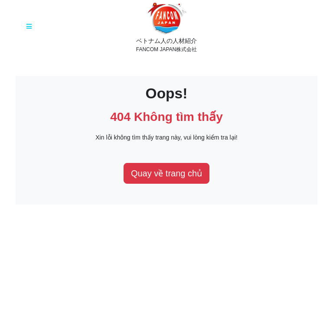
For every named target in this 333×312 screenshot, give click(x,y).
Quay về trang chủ (166, 173)
